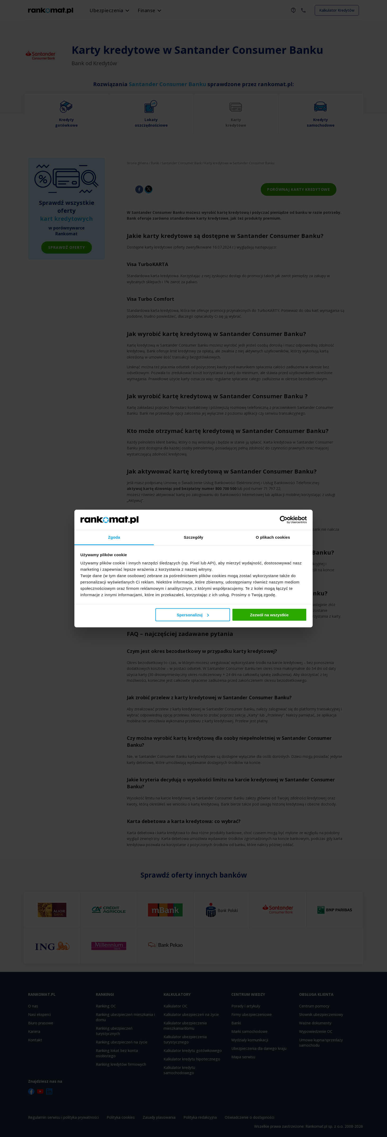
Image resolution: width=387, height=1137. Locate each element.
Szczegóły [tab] (193, 537)
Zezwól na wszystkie (269, 614)
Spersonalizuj (193, 614)
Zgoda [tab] (114, 537)
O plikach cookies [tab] (273, 537)
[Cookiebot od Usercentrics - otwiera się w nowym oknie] (283, 520)
